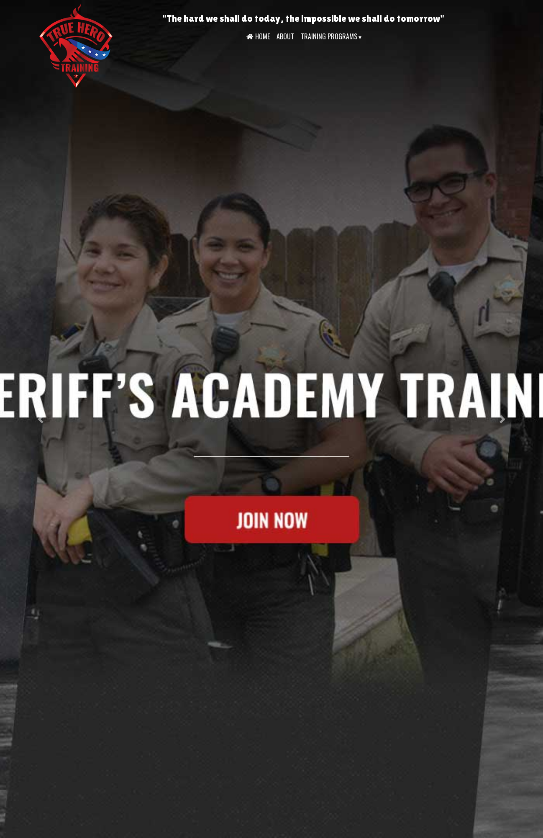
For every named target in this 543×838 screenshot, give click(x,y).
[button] (41, 419)
